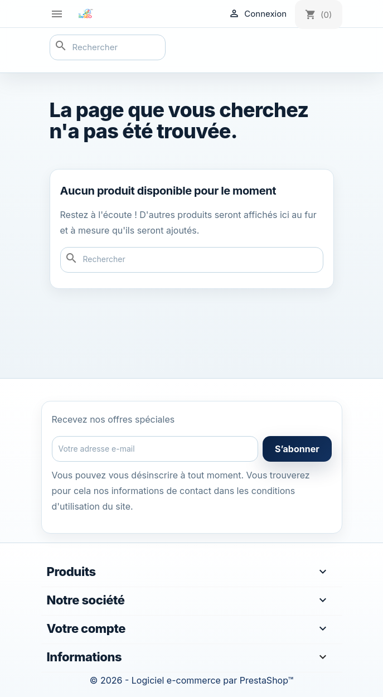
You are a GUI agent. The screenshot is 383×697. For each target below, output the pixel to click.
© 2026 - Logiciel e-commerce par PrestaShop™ (191, 680)
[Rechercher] (108, 47)
